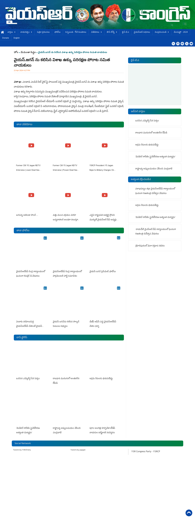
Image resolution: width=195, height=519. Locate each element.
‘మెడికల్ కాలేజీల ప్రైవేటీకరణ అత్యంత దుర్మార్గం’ (155, 157)
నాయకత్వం (26, 32)
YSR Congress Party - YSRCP (145, 449)
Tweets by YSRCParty (22, 448)
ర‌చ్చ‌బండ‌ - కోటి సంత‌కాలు (75, 32)
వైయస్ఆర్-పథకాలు (142, 32)
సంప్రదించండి (162, 32)
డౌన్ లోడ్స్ (112, 32)
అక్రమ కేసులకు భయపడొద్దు (101, 377)
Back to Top (189, 513)
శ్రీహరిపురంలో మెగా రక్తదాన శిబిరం (150, 246)
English (17, 38)
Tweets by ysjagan (78, 448)
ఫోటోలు (57, 32)
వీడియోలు (96, 32)
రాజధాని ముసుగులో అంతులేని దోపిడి (151, 133)
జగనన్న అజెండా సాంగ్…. (27, 215)
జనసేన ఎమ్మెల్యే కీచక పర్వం (28, 377)
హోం (16, 53)
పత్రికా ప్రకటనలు (43, 32)
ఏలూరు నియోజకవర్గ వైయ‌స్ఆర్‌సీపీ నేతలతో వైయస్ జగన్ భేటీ (29, 325)
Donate (5, 38)
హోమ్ (2, 32)
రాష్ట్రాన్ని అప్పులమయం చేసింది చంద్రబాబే (153, 169)
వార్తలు (11, 32)
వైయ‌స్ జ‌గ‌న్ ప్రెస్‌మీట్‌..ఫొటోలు (102, 271)
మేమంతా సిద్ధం (28, 53)
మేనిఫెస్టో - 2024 (181, 32)
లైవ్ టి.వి (125, 32)
